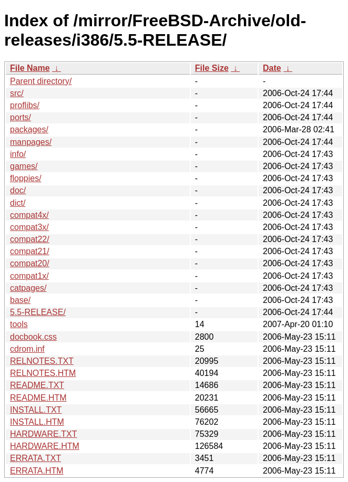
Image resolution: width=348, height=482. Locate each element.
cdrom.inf (27, 348)
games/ (23, 166)
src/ (17, 93)
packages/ (29, 129)
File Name (30, 68)
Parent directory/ (40, 81)
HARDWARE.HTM (44, 446)
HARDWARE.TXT (43, 433)
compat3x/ (29, 227)
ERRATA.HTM (37, 470)
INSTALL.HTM (37, 421)
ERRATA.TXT (35, 458)
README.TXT (37, 385)
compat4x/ (29, 215)
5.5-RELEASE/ (38, 312)
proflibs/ (24, 105)
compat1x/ (29, 275)
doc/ (18, 190)
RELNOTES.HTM (43, 373)
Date (272, 68)
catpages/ (28, 288)
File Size (212, 68)
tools (19, 324)
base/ (20, 300)
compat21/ (29, 251)
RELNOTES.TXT (42, 361)
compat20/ (29, 263)
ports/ (20, 117)
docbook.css (33, 336)
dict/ (17, 202)
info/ (18, 154)
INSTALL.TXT (36, 409)
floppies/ (26, 178)
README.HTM (38, 397)
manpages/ (31, 142)
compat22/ (29, 239)
